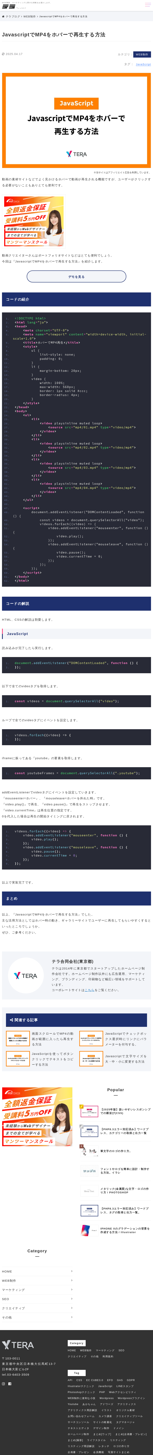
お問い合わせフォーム (81, 1416)
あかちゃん (89, 1404)
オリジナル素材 (125, 1410)
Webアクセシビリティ (122, 1392)
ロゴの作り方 (121, 1446)
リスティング (118, 1440)
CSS (79, 1380)
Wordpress (107, 1398)
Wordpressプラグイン (131, 1398)
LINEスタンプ (125, 1386)
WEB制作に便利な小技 (82, 1398)
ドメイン (118, 1428)
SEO (37, 1299)
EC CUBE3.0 (94, 1380)
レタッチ (104, 1446)
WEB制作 (142, 54)
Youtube (73, 1404)
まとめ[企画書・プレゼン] (131, 1434)
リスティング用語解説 (81, 1446)
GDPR (131, 1380)
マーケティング (37, 1289)
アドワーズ (107, 1404)
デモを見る (76, 276)
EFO (110, 1380)
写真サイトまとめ (118, 1452)
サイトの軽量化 (102, 1422)
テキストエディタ (78, 1428)
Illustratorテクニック (81, 1386)
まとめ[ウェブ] (102, 1434)
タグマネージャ (125, 1422)
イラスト (106, 1410)
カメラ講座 (105, 1416)
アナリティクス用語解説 (82, 1410)
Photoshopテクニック (81, 1392)
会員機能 (98, 1452)
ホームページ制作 (78, 1434)
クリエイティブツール (129, 1416)
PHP (102, 1392)
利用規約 (108, 1356)
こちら (90, 990)
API (70, 1380)
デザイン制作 (101, 1428)
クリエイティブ (37, 1308)
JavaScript (143, 64)
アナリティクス (126, 1404)
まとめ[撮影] (75, 1440)
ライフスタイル (96, 1440)
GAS (120, 1380)
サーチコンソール (78, 1422)
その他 (37, 1317)
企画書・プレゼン (78, 1452)
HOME (37, 1271)
